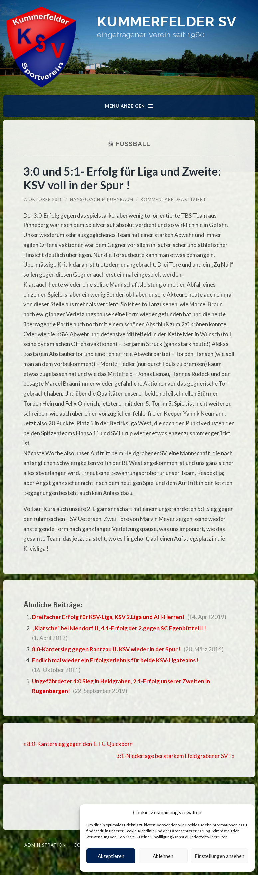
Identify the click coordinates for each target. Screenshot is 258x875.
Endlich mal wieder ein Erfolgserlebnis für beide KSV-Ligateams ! (115, 660)
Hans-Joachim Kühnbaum (101, 199)
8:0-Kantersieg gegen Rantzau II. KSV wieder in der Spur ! (106, 649)
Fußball (133, 143)
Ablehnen (163, 856)
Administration (45, 845)
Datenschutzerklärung (190, 830)
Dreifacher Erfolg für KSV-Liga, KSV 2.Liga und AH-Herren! (108, 616)
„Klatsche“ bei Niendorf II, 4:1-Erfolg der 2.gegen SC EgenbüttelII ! (119, 628)
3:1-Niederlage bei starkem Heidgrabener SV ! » (175, 755)
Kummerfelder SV (166, 21)
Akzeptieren (111, 856)
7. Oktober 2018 (43, 199)
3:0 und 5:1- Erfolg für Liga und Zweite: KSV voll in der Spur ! (122, 178)
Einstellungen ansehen (219, 856)
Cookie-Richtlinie (139, 830)
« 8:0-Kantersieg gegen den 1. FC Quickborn (78, 743)
